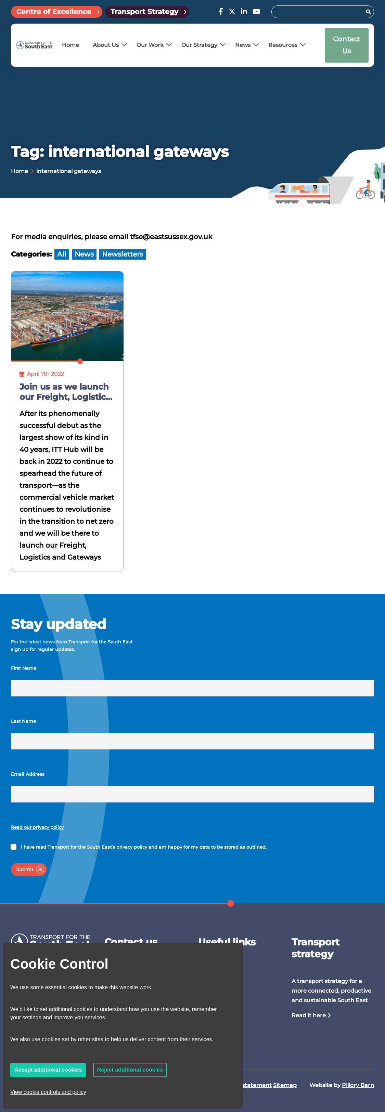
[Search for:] (319, 12)
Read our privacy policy (37, 827)
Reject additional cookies (130, 1070)
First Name (23, 668)
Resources (282, 45)
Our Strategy (199, 45)
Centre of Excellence (53, 12)
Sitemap (285, 1085)
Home (70, 45)
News (243, 45)
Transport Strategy (144, 12)
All (61, 254)
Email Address (27, 774)
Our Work (150, 45)
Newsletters (122, 254)
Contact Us (346, 45)
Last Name (23, 721)
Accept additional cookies (48, 1070)
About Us (106, 45)
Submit (24, 869)
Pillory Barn (358, 1085)
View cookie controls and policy (48, 1092)
